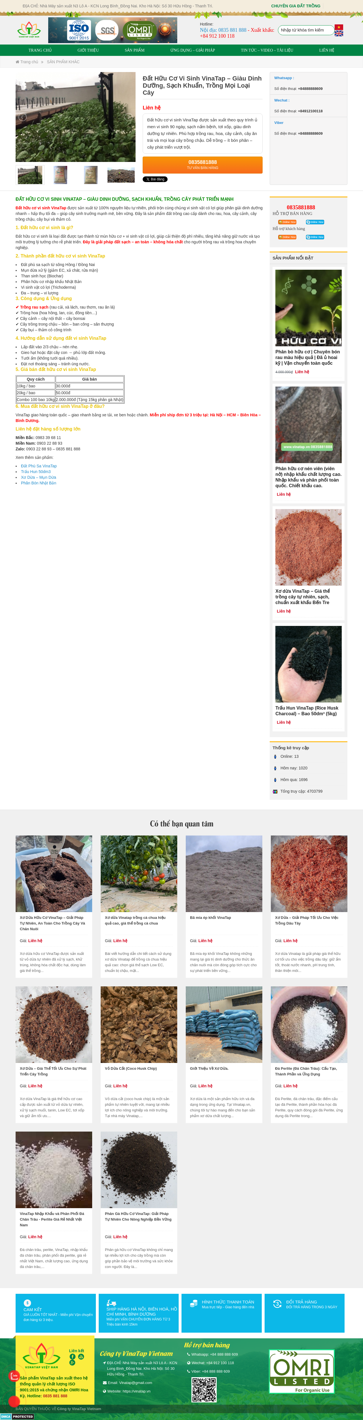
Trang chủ (27, 62)
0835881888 (301, 207)
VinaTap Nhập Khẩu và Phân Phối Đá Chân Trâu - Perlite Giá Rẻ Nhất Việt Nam (52, 1219)
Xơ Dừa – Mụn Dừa (38, 477)
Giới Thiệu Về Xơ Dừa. (209, 1068)
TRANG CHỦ (40, 50)
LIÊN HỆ (327, 50)
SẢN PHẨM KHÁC (63, 62)
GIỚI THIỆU (88, 50)
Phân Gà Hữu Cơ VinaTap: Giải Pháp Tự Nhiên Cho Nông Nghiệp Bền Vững (138, 1216)
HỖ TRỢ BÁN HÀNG (292, 213)
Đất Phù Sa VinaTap (39, 466)
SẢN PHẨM (135, 50)
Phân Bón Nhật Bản (38, 483)
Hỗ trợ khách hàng (289, 228)
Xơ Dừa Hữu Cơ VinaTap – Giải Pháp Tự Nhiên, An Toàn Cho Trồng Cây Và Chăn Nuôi (52, 923)
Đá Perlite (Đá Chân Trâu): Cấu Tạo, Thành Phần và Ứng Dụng (306, 1071)
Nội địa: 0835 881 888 (223, 30)
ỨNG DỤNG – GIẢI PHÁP (192, 50)
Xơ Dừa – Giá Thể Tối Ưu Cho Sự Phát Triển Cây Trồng (53, 1071)
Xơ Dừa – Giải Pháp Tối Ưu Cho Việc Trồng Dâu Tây (307, 920)
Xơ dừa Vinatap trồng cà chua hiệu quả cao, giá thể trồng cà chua (135, 920)
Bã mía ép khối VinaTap (210, 917)
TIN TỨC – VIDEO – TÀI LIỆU (267, 50)
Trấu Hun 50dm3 (36, 471)
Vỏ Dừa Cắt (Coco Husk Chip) (131, 1068)
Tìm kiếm (329, 30)
